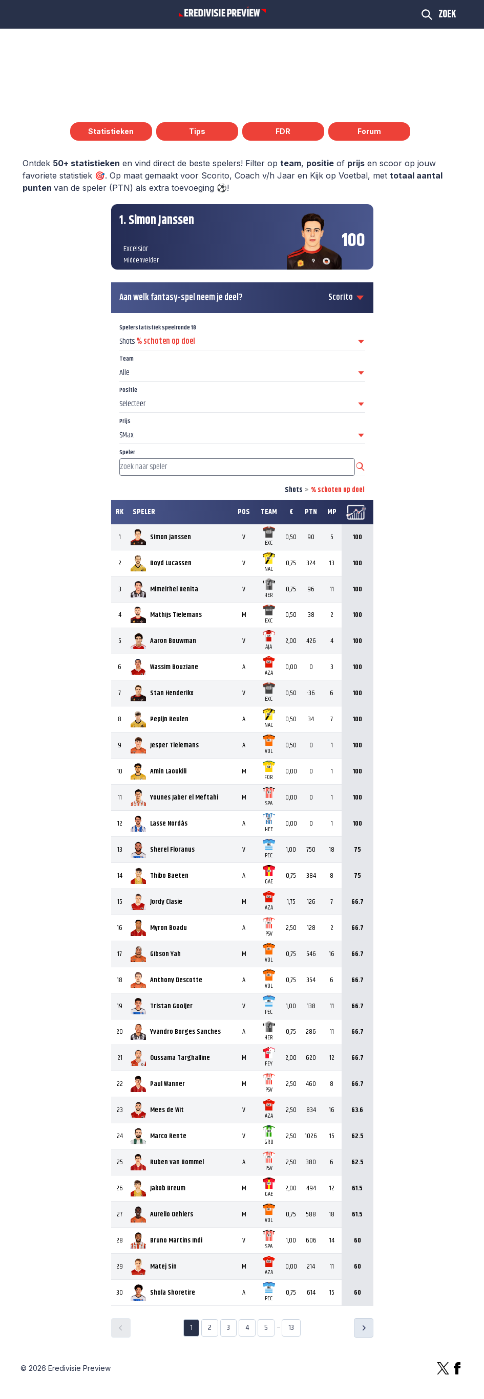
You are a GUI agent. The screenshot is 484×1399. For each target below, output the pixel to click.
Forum (369, 131)
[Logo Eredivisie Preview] (222, 12)
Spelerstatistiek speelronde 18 (157, 327)
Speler (127, 452)
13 (291, 1327)
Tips (197, 131)
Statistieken (111, 131)
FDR (283, 131)
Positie (128, 390)
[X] (443, 1368)
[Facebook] (457, 1368)
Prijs (125, 421)
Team (126, 359)
